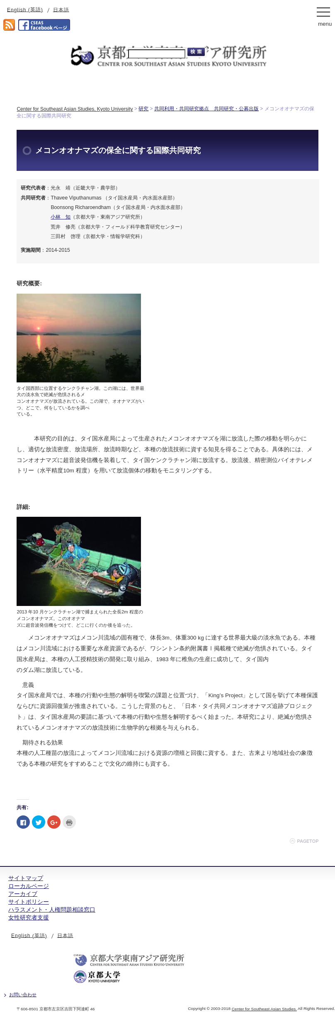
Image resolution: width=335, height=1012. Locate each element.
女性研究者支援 (28, 917)
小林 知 (60, 217)
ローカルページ (28, 886)
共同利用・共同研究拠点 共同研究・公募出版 (206, 109)
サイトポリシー (28, 901)
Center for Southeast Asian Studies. (264, 1009)
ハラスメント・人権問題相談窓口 (51, 909)
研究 (143, 109)
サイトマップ (25, 878)
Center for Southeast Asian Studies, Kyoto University (75, 109)
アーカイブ (22, 893)
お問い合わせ (22, 994)
